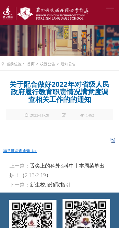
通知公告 (68, 63)
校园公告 (47, 63)
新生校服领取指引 (50, 184)
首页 (31, 63)
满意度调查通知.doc (20, 150)
